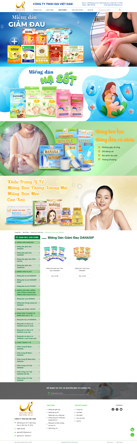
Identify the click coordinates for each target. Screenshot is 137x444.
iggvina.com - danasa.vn (24, 435)
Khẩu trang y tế (52, 428)
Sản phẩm (62, 10)
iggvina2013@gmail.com (24, 432)
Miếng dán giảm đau (54, 409)
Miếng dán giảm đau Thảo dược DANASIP (54, 269)
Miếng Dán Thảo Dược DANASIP (82, 269)
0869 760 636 (21, 428)
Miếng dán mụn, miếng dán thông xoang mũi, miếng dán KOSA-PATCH (56, 417)
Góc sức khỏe (77, 10)
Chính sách (110, 442)
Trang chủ (37, 10)
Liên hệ (90, 10)
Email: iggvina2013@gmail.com (113, 5)
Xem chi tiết (54, 276)
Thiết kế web (74, 442)
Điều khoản (119, 442)
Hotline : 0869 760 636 (88, 5)
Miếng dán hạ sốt (53, 412)
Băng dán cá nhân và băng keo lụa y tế (56, 424)
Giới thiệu (50, 10)
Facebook (119, 405)
